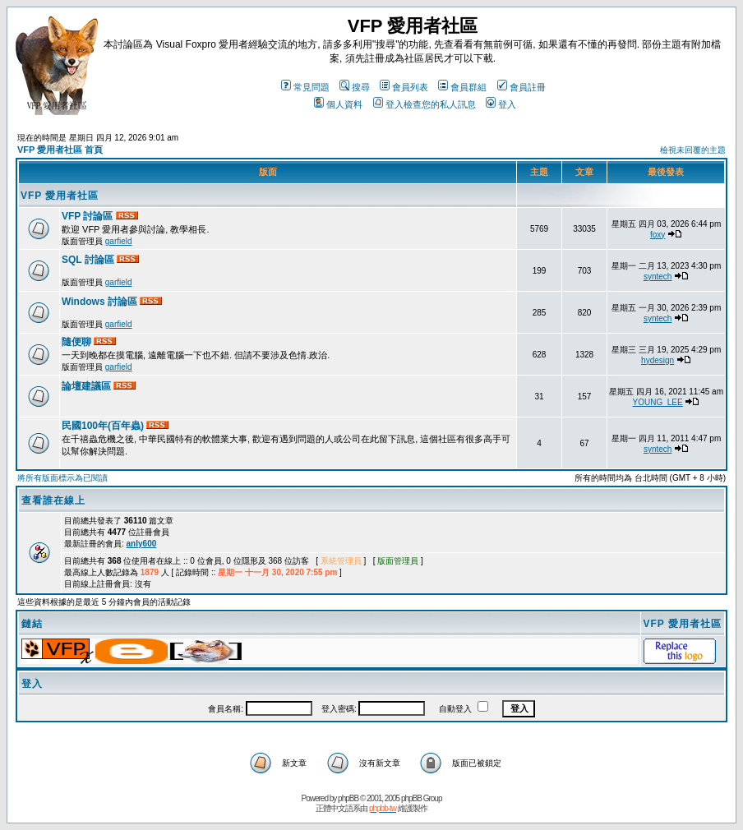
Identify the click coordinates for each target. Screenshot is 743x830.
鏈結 (32, 623)
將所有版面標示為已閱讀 (62, 477)
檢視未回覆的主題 (693, 149)
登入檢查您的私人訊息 (424, 104)
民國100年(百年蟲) (104, 425)
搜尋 (354, 87)
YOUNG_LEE (658, 402)
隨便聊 (78, 342)
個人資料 (338, 104)
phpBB (348, 798)
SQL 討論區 (89, 259)
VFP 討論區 (89, 216)
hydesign (657, 360)
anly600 (142, 543)
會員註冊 (521, 87)
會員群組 (462, 87)
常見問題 (305, 87)
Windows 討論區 (101, 301)
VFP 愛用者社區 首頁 (60, 149)
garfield (118, 241)
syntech (657, 276)
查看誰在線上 (53, 500)
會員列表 (404, 87)
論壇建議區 (87, 386)
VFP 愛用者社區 (60, 195)
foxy (657, 234)
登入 (501, 104)
